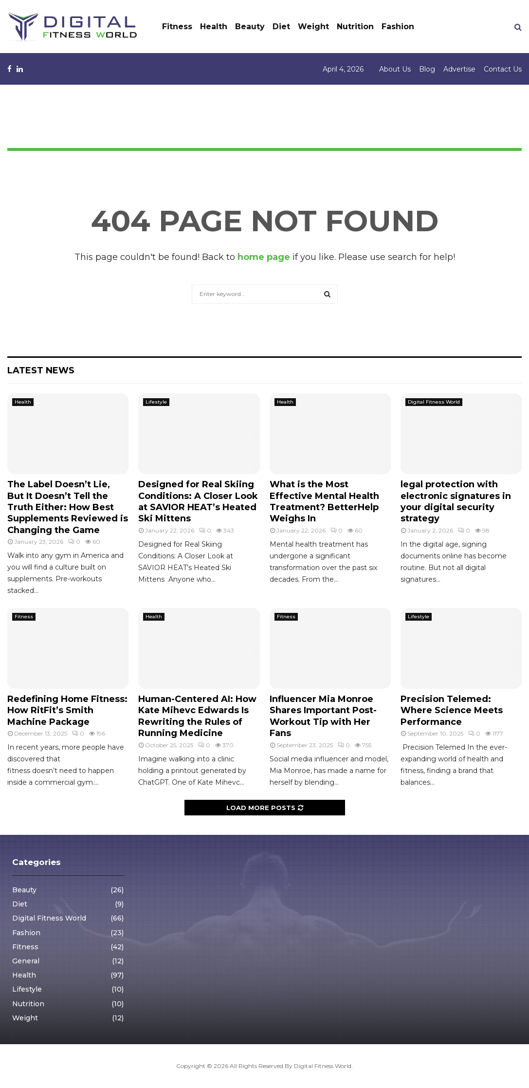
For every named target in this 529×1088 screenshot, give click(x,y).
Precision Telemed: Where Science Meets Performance (452, 710)
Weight (313, 26)
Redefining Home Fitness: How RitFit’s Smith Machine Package (67, 710)
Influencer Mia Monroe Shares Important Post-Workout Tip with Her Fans (323, 716)
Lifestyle (156, 402)
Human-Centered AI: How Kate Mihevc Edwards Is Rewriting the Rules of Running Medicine (197, 716)
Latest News (40, 370)
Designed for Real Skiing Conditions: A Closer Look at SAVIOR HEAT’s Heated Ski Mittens (198, 501)
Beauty (250, 26)
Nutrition (355, 26)
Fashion (398, 26)
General (25, 961)
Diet (281, 26)
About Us (395, 69)
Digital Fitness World (434, 402)
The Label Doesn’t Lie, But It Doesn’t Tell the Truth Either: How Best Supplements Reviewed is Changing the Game (67, 507)
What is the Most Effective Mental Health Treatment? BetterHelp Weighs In (324, 501)
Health (213, 26)
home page (263, 257)
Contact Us (503, 69)
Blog (427, 69)
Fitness (177, 26)
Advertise (459, 69)
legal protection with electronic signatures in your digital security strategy (456, 501)
